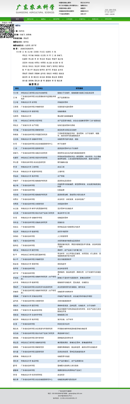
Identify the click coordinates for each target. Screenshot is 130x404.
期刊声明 (56, 19)
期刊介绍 (30, 19)
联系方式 (95, 19)
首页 (17, 19)
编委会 (43, 19)
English (108, 19)
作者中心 (82, 19)
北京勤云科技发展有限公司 (68, 398)
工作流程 (69, 19)
